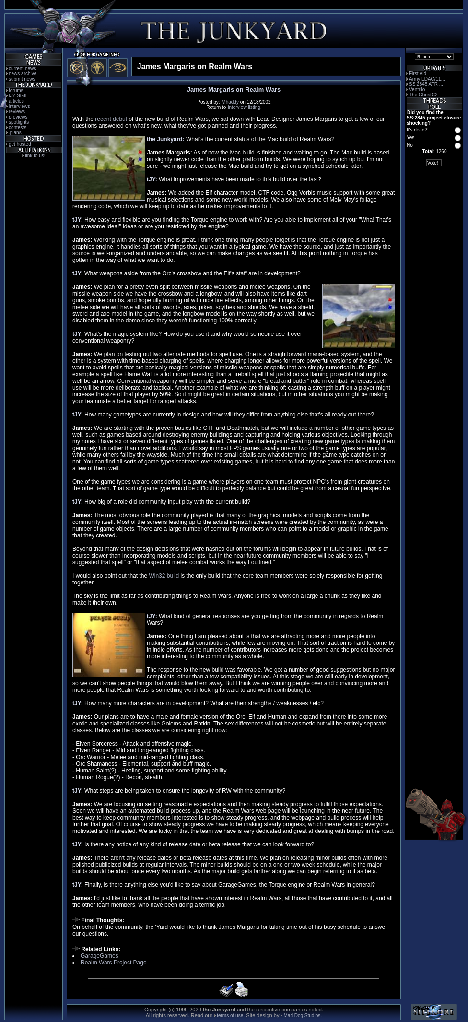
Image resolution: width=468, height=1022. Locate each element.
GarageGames (99, 955)
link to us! (35, 155)
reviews (17, 111)
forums (16, 90)
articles (16, 101)
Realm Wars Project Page (114, 962)
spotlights (19, 122)
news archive (22, 73)
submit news (22, 79)
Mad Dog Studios (301, 1015)
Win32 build (164, 575)
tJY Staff (17, 95)
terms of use (230, 1015)
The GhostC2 (423, 94)
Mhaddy (230, 102)
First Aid (417, 73)
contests (17, 127)
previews (18, 116)
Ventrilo (417, 89)
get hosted (20, 144)
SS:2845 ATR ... (426, 84)
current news (22, 68)
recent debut (111, 119)
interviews (19, 106)
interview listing (244, 107)
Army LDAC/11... (427, 79)
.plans (15, 132)
